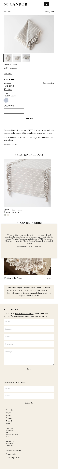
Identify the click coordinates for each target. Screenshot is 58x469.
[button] (46, 4)
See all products (32, 296)
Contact (9, 421)
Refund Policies (12, 435)
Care (7, 437)
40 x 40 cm (8, 89)
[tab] (5, 215)
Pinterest (9, 445)
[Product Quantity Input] (14, 111)
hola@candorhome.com (24, 313)
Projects (9, 413)
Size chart (10, 431)
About (8, 424)
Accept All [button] (37, 246)
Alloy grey (6, 100)
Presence (9, 418)
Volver (8, 12)
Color (29, 95)
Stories (8, 416)
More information (24, 246)
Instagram (10, 441)
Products (9, 410)
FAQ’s (8, 433)
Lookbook (9, 429)
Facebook (9, 443)
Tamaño (29, 85)
